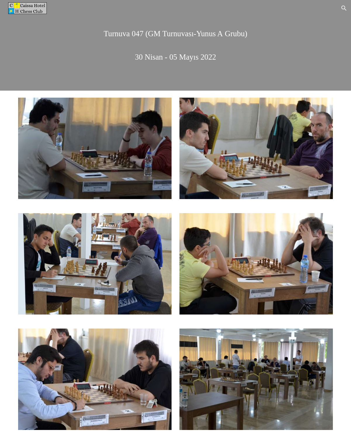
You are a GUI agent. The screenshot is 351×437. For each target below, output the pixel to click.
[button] (344, 8)
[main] (175, 45)
